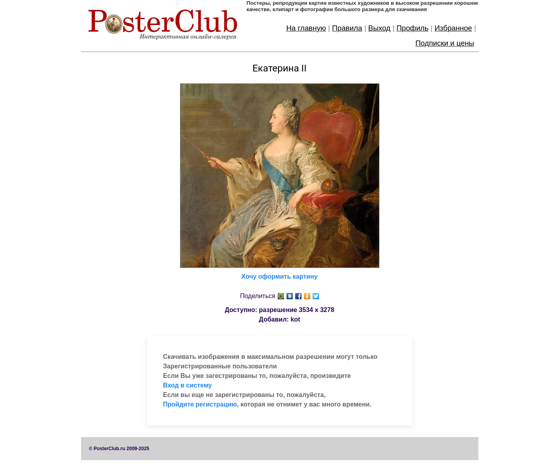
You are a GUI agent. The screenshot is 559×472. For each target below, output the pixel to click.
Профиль (413, 28)
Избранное (453, 28)
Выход (379, 28)
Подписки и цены (444, 43)
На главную (306, 28)
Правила (347, 28)
